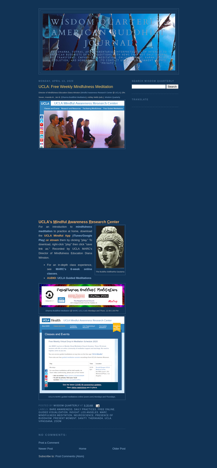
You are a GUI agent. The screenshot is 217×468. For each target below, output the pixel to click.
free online (106, 409)
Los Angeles (89, 412)
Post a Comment (49, 442)
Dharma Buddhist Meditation (74, 97)
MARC (103, 412)
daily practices (85, 409)
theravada (95, 418)
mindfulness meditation (55, 415)
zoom (57, 421)
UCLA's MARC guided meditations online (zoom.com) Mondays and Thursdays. (81, 397)
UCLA (117, 93)
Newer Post (46, 448)
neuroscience (84, 415)
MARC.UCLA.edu (80, 311)
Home (82, 448)
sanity (82, 418)
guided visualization (53, 412)
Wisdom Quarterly (112, 97)
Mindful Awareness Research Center (96, 93)
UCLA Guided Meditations (74, 278)
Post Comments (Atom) (70, 456)
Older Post (119, 448)
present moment (65, 418)
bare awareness (61, 409)
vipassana (46, 421)
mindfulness (84, 226)
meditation (46, 231)
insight (74, 412)
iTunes (77, 235)
